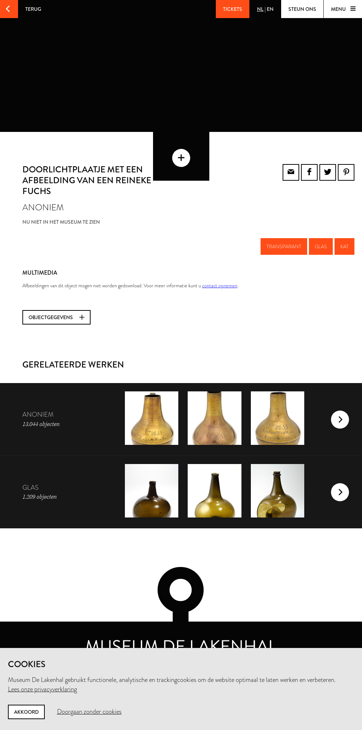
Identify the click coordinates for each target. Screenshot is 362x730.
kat (344, 232)
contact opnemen (219, 271)
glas (321, 232)
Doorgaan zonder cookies (89, 711)
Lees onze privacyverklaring (42, 689)
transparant (283, 232)
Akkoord (26, 712)
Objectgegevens (56, 303)
